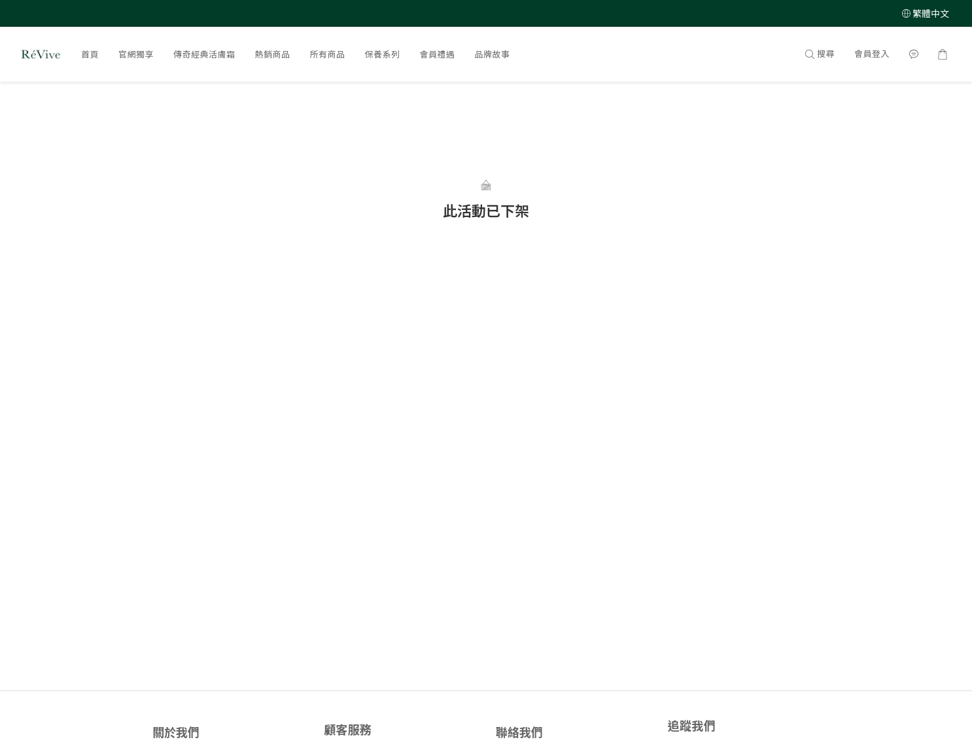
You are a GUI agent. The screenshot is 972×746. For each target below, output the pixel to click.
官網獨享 (136, 54)
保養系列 (382, 54)
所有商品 (327, 54)
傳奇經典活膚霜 (204, 54)
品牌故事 (492, 54)
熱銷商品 (272, 54)
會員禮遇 (437, 54)
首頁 (90, 54)
